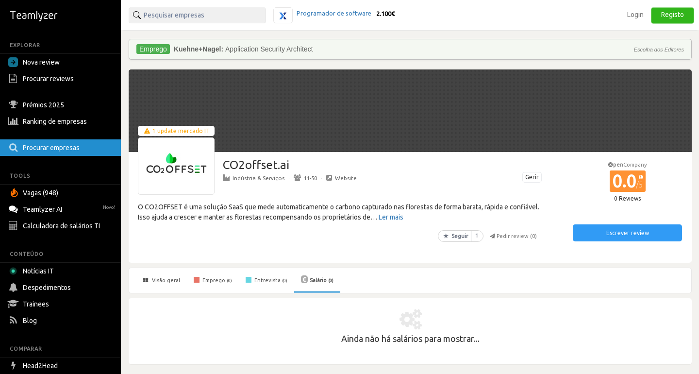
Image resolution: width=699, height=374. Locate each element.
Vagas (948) (34, 193)
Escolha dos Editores (659, 49)
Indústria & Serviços (253, 177)
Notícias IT (33, 271)
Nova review (34, 62)
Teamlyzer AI (63, 208)
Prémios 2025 (37, 105)
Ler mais (391, 217)
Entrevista (266, 279)
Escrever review (627, 233)
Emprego (213, 279)
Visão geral (161, 280)
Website (341, 177)
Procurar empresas (45, 148)
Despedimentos (41, 287)
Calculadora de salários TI (55, 226)
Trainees (30, 304)
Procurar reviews (42, 79)
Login (635, 14)
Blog (24, 320)
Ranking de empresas (49, 121)
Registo (672, 14)
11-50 (305, 177)
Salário (317, 279)
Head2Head (34, 366)
